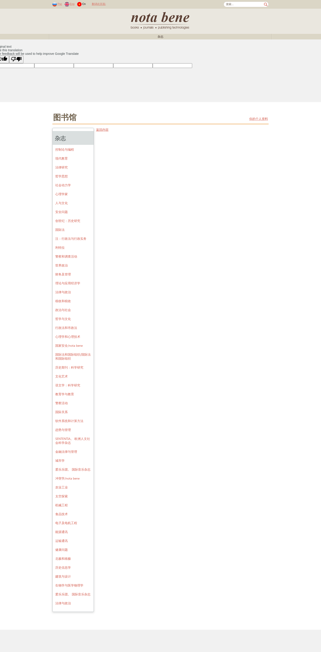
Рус (60, 4)
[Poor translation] (16, 59)
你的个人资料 (258, 119)
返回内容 (102, 129)
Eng (72, 4)
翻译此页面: (99, 4)
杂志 (160, 36)
